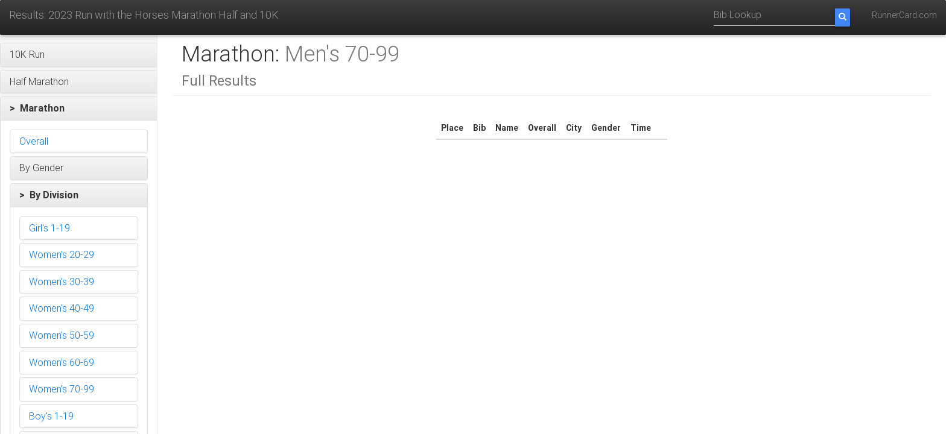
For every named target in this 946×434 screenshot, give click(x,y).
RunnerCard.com (904, 15)
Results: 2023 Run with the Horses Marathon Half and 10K (144, 15)
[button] (79, 54)
